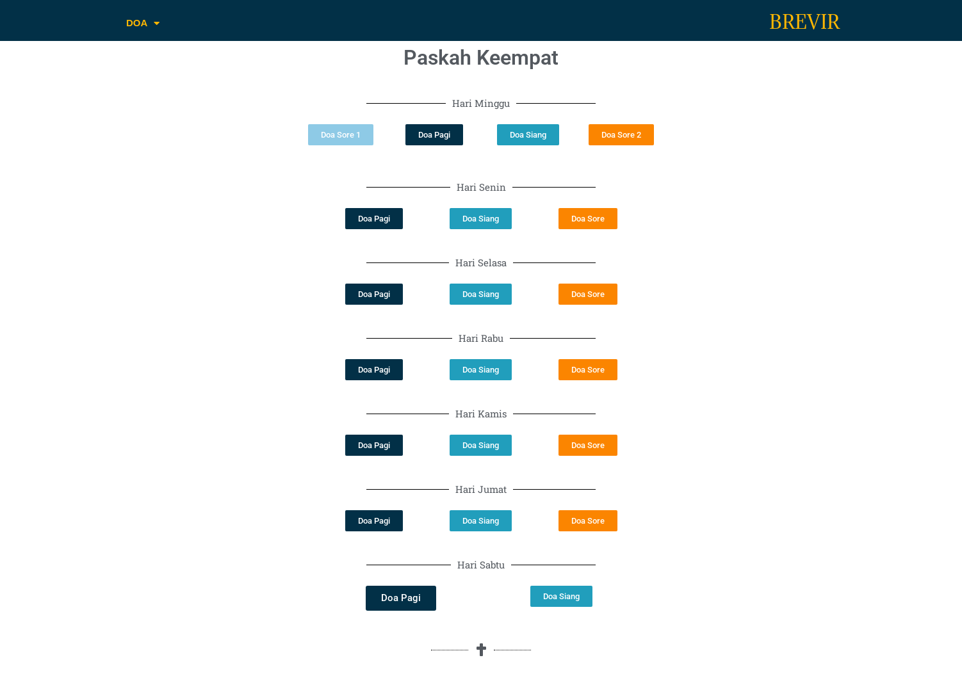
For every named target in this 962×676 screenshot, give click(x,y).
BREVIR (804, 22)
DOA (142, 23)
